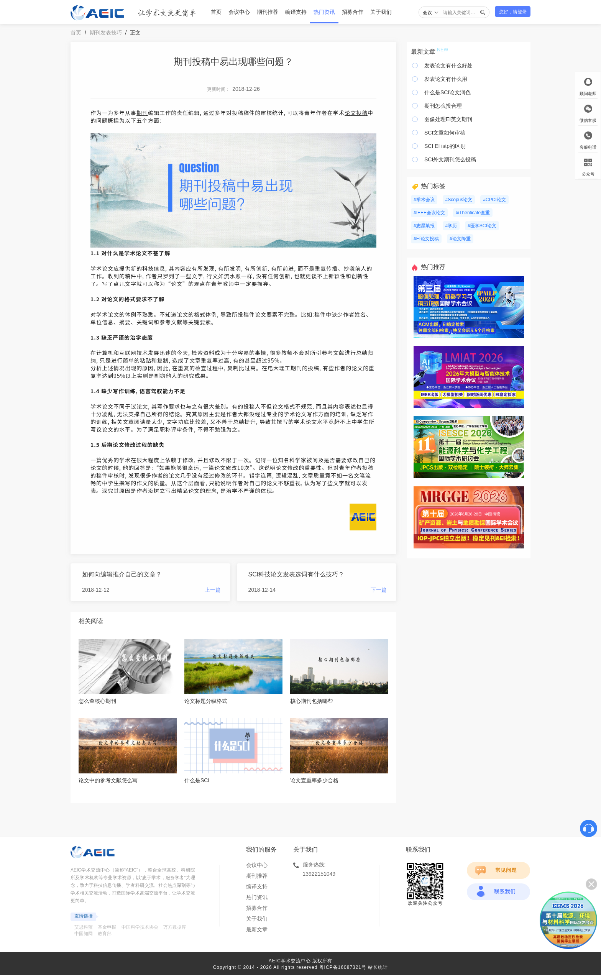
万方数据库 (174, 927)
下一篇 (379, 590)
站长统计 (378, 967)
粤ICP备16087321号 (342, 967)
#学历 (451, 225)
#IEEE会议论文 (429, 212)
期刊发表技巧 (106, 33)
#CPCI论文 (494, 199)
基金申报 (107, 927)
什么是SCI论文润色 (447, 92)
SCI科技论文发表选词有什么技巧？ (296, 574)
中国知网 (83, 933)
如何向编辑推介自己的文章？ (122, 574)
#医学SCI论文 (482, 225)
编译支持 (296, 12)
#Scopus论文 (459, 199)
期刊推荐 (267, 12)
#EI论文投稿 (426, 238)
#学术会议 (424, 199)
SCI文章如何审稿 (444, 132)
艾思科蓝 (83, 927)
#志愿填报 (424, 225)
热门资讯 (324, 12)
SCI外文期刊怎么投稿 (450, 159)
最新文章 (257, 929)
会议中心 (239, 12)
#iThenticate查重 (473, 212)
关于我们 (381, 12)
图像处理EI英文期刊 (448, 119)
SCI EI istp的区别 (445, 146)
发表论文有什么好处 (448, 65)
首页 (216, 12)
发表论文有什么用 (445, 79)
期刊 (142, 113)
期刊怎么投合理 (443, 106)
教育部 (105, 933)
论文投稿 (356, 113)
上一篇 (213, 590)
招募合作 (352, 12)
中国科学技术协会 (140, 927)
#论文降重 (460, 238)
